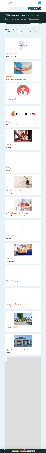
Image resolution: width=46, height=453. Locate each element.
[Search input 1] (17, 8)
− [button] (6, 360)
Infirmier (33, 29)
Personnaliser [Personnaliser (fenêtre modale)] (31, 451)
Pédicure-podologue (11, 34)
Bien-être (14, 29)
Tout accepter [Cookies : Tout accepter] (15, 451)
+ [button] (6, 358)
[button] (39, 2)
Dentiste (24, 29)
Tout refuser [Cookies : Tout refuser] (23, 451)
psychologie (34, 34)
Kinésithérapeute (10, 31)
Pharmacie (23, 34)
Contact (33, 9)
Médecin (21, 31)
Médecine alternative (33, 31)
